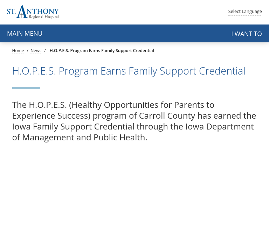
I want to (246, 33)
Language (245, 11)
